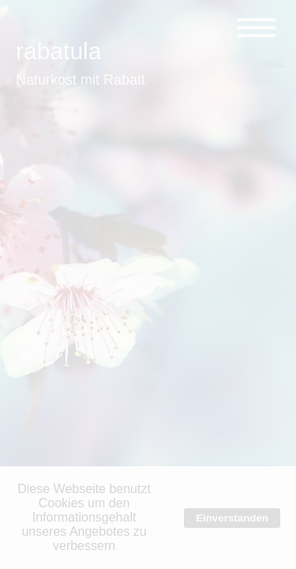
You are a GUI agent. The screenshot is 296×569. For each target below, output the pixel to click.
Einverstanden (232, 518)
